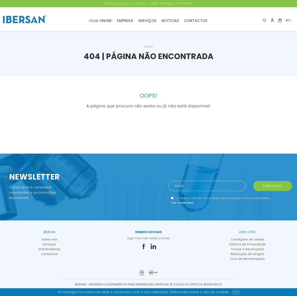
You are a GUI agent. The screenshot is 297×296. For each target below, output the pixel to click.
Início (148, 46)
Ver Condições (182, 202)
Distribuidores (49, 249)
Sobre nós (49, 239)
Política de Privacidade (247, 244)
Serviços (147, 20)
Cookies (222, 292)
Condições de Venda (247, 239)
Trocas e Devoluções (247, 249)
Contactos (196, 20)
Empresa (125, 20)
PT (288, 20)
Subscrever (273, 186)
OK (236, 292)
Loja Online (100, 20)
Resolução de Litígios (247, 254)
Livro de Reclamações (247, 259)
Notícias (170, 20)
